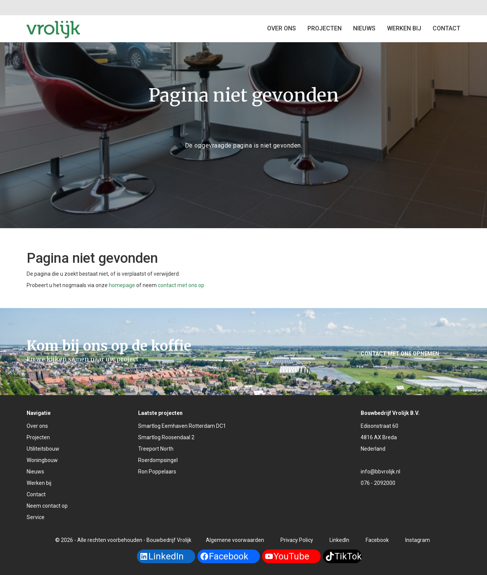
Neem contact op (47, 506)
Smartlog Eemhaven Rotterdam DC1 (182, 426)
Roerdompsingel (158, 460)
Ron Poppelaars (157, 472)
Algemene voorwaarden (235, 540)
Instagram (417, 540)
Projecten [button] (324, 28)
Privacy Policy (296, 540)
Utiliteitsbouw (43, 449)
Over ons (281, 28)
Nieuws (364, 28)
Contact (36, 494)
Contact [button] (446, 28)
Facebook (377, 540)
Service (36, 517)
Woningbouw (42, 460)
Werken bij (404, 28)
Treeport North (155, 449)
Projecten (38, 437)
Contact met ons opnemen (400, 354)
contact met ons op (181, 285)
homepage (122, 285)
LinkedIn (339, 540)
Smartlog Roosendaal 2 (166, 437)
